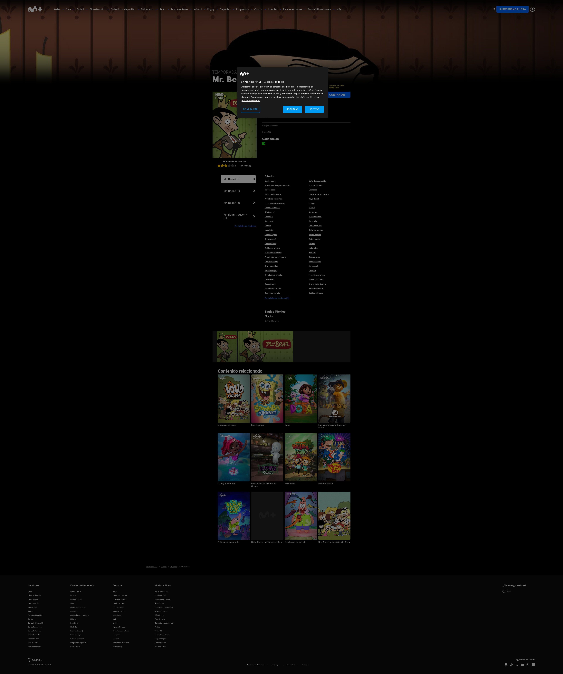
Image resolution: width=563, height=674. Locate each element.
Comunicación (160, 643)
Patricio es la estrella (228, 542)
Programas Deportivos (78, 643)
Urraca (312, 243)
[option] (227, 346)
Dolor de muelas (316, 230)
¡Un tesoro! (270, 212)
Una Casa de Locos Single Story (334, 542)
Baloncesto (147, 9)
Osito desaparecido (317, 181)
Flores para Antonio (77, 607)
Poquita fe (74, 623)
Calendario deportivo (123, 9)
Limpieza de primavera (319, 194)
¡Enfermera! (270, 239)
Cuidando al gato (272, 248)
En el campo (270, 181)
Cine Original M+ (34, 595)
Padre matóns (315, 234)
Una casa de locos (227, 425)
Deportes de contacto (121, 631)
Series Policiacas (34, 631)
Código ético (159, 615)
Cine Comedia (33, 603)
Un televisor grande (273, 275)
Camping (268, 217)
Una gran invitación (317, 284)
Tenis (163, 9)
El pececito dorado (273, 252)
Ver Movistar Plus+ (162, 591)
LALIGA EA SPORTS (119, 599)
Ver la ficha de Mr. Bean (245, 226)
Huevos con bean (316, 279)
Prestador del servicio (255, 665)
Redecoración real (273, 288)
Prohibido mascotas (273, 199)
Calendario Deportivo (121, 643)
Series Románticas (35, 627)
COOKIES (305, 665)
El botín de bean (316, 185)
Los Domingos (75, 591)
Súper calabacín (316, 288)
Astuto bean (270, 190)
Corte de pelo (271, 234)
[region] (282, 92)
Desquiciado (270, 284)
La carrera (269, 279)
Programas (242, 9)
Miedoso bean (315, 261)
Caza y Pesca (75, 647)
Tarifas (157, 627)
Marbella (73, 627)
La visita (312, 270)
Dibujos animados (77, 639)
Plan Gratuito (97, 9)
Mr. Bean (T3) (232, 202)
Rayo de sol (314, 199)
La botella (313, 248)
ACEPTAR (315, 109)
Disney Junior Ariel (227, 483)
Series (56, 9)
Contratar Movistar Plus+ (164, 623)
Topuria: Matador (119, 627)
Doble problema (316, 293)
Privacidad (291, 665)
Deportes (225, 9)
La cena (73, 595)
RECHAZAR (292, 109)
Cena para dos (315, 226)
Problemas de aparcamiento (277, 185)
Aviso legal (275, 665)
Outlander (74, 611)
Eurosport (116, 635)
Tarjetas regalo (160, 639)
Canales (272, 9)
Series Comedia (34, 635)
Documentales (179, 9)
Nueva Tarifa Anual (162, 635)
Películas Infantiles (35, 615)
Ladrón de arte (271, 261)
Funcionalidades (292, 9)
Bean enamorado (272, 293)
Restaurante (314, 257)
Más (339, 9)
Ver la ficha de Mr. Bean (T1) (277, 298)
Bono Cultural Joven (319, 9)
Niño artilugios (271, 270)
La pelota (269, 230)
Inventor (312, 252)
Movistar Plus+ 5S (161, 611)
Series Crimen (33, 639)
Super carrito (270, 243)
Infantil (198, 9)
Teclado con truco (317, 275)
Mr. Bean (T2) (232, 191)
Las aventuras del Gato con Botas (332, 426)
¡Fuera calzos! (315, 217)
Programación (160, 647)
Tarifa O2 (158, 631)
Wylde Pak (290, 483)
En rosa (268, 226)
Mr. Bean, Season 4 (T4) (236, 216)
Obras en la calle (272, 208)
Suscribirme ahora (512, 9)
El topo (312, 203)
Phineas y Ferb (325, 483)
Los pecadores (75, 599)
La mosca (313, 190)
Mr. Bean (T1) (231, 179)
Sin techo (313, 212)
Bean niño (313, 221)
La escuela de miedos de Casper (263, 484)
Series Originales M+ (36, 623)
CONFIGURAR (250, 109)
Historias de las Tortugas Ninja (266, 542)
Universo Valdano (119, 611)
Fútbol (80, 9)
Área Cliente (159, 603)
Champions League (120, 595)
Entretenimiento (34, 647)
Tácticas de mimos (273, 194)
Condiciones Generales (164, 607)
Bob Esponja (257, 425)
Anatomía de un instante (79, 615)
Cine (68, 9)
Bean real (269, 221)
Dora (287, 425)
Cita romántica (271, 266)
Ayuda (506, 591)
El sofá (312, 208)
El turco (73, 619)
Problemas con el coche (275, 257)
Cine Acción (32, 607)
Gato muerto (314, 239)
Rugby (210, 9)
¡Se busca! (313, 266)
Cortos (258, 9)
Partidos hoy (117, 647)
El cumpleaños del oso (274, 203)
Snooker (116, 639)
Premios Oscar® (76, 631)
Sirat (72, 603)
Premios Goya (75, 635)
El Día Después (118, 607)
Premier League (119, 603)
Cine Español (33, 599)
